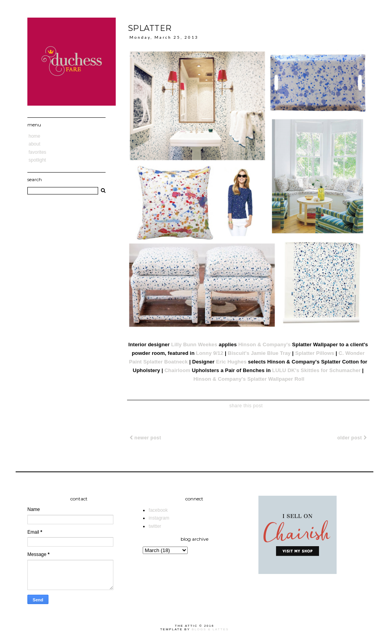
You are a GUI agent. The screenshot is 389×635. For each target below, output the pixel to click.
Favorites (37, 152)
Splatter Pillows (314, 353)
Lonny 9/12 (209, 353)
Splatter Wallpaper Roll (275, 379)
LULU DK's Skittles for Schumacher (316, 370)
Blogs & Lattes (210, 629)
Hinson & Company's (264, 344)
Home (34, 136)
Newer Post (145, 438)
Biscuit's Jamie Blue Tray (259, 353)
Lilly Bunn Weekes (194, 344)
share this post (246, 405)
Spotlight (37, 160)
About (34, 144)
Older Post (352, 438)
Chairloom (177, 370)
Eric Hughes (231, 362)
